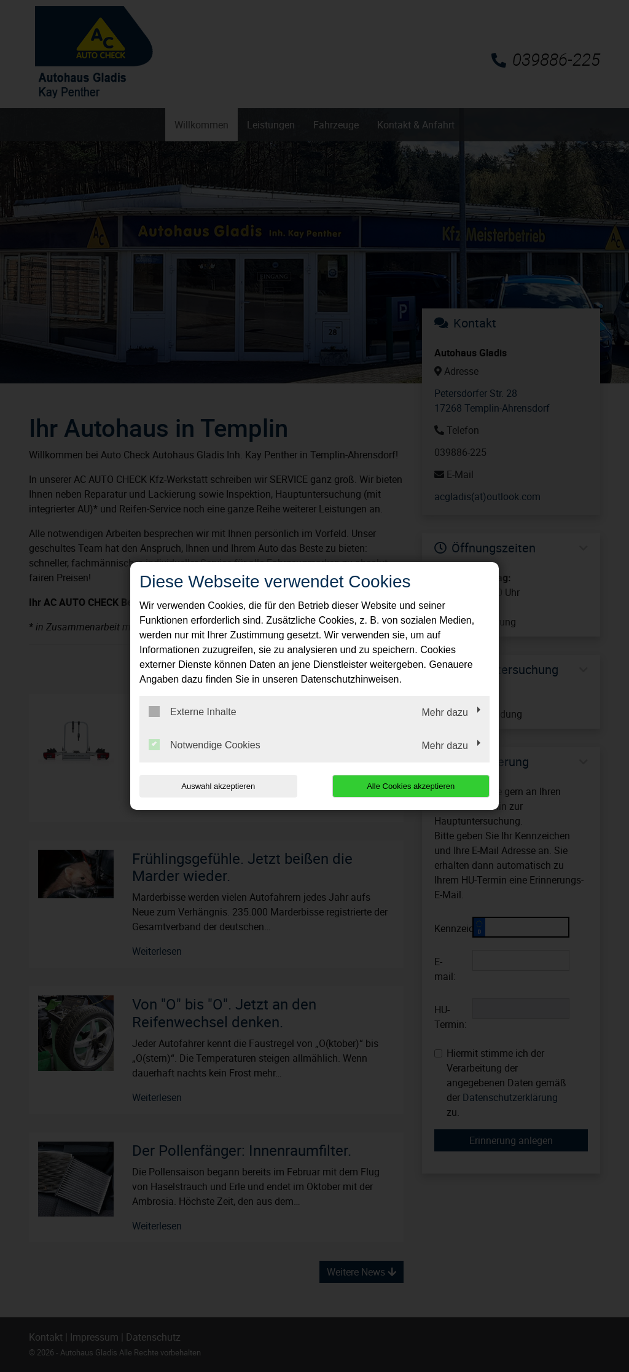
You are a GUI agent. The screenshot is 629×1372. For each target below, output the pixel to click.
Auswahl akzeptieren (218, 786)
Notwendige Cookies (204, 744)
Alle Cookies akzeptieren (411, 786)
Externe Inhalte (192, 711)
